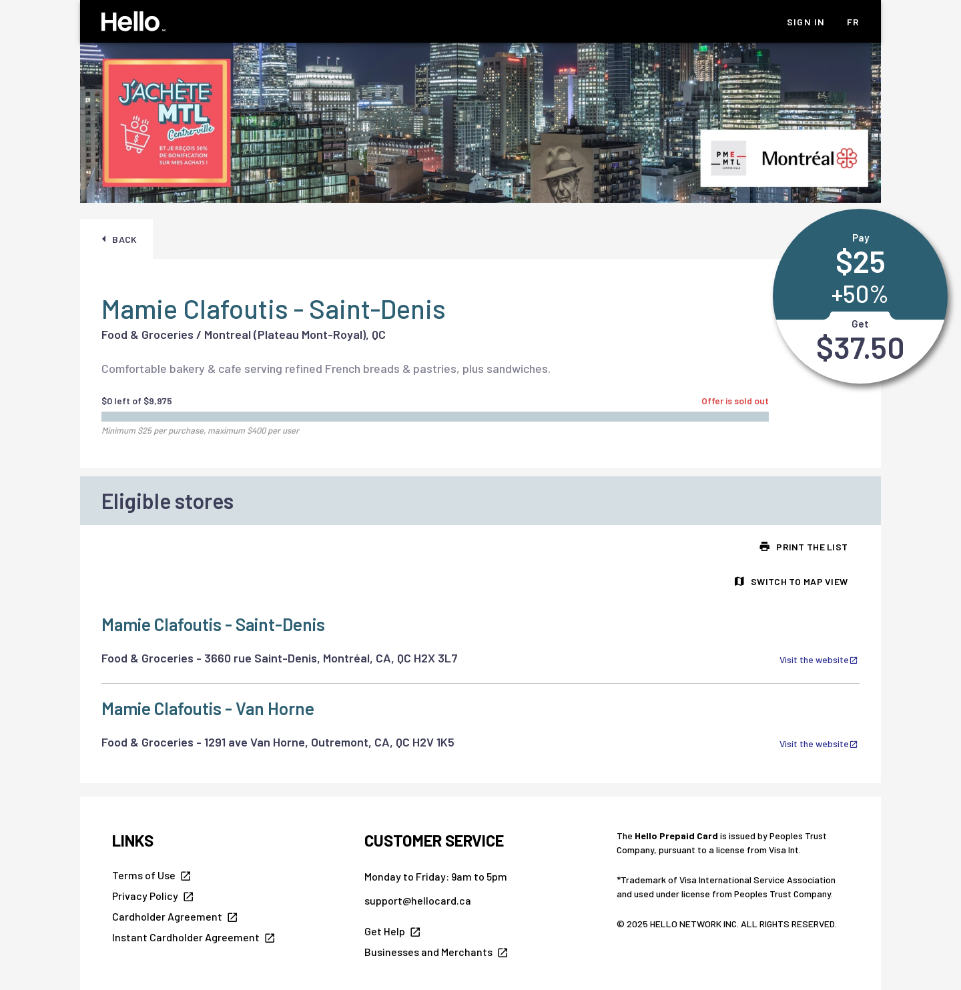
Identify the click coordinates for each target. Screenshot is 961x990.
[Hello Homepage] (134, 21)
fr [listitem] (853, 21)
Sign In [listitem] (806, 21)
